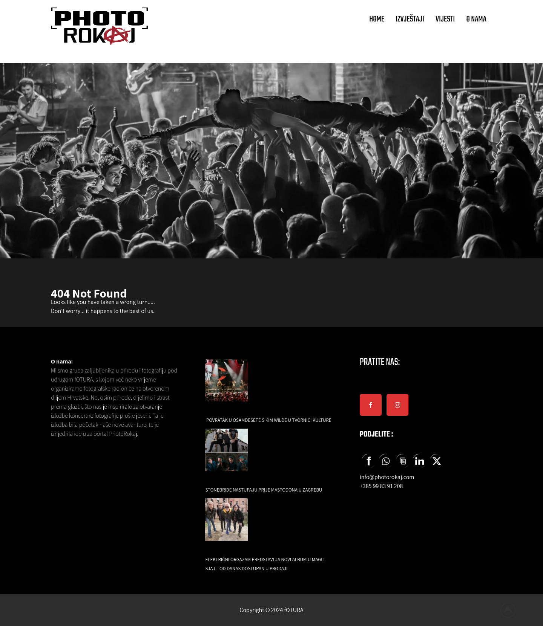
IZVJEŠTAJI (410, 19)
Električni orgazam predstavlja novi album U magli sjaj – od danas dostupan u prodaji (264, 564)
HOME (376, 19)
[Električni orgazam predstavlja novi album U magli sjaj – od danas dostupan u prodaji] (226, 524)
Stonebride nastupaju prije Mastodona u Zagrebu (263, 490)
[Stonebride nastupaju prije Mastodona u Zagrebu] (226, 455)
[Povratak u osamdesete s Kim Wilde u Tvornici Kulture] (226, 385)
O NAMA (476, 19)
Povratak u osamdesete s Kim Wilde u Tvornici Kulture (268, 420)
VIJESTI (445, 19)
